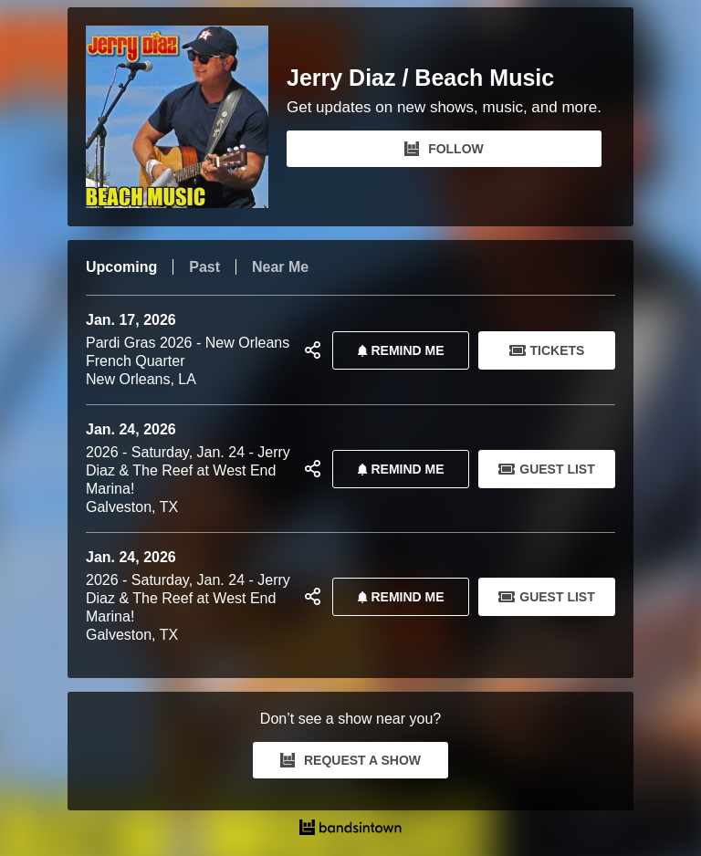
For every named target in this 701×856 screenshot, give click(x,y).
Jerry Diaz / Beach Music (420, 78)
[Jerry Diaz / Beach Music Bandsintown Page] (186, 117)
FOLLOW (444, 148)
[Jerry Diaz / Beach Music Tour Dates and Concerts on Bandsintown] (350, 829)
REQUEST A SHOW (350, 760)
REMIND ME (397, 350)
